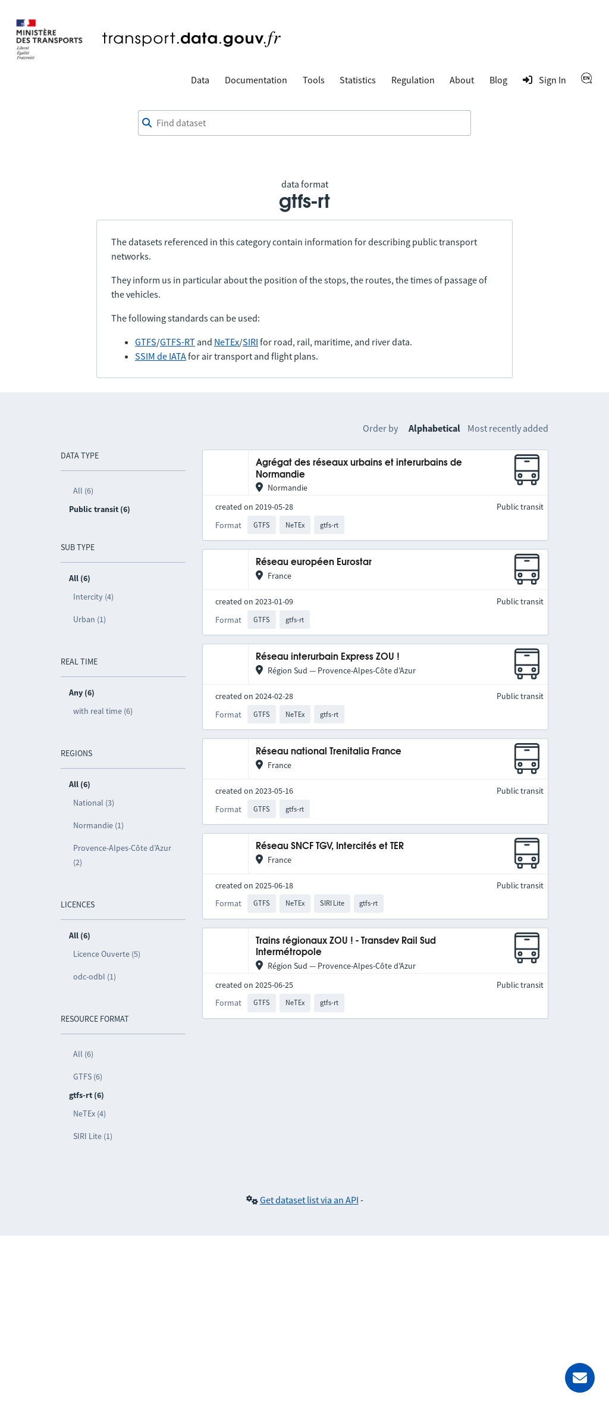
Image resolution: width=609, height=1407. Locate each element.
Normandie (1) (98, 825)
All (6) (83, 490)
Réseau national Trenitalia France (328, 751)
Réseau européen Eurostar (314, 562)
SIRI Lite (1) (92, 1136)
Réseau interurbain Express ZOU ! (328, 657)
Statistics (358, 80)
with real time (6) (103, 711)
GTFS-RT (177, 342)
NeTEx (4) (89, 1113)
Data (200, 80)
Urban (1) (89, 619)
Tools (314, 80)
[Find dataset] (304, 123)
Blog (498, 80)
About (462, 80)
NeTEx (226, 342)
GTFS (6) (87, 1076)
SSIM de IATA (160, 356)
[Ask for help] (580, 1378)
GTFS (145, 342)
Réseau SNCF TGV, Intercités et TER (330, 846)
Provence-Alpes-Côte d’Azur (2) (122, 855)
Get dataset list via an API (309, 1200)
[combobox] (304, 123)
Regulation (413, 80)
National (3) (93, 802)
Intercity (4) (93, 596)
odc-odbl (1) (94, 976)
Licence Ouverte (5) (106, 954)
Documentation (256, 80)
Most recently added (507, 428)
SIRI (250, 342)
